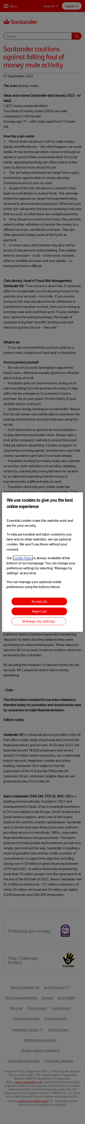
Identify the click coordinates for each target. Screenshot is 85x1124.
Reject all (39, 611)
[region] (42, 562)
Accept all (39, 601)
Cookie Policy (23, 558)
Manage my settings (38, 621)
